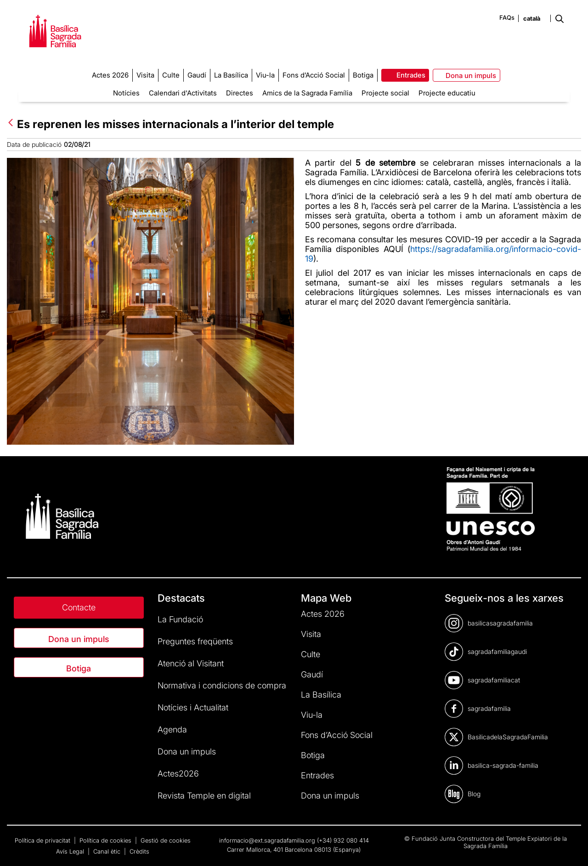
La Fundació (180, 619)
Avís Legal (71, 851)
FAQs (506, 17)
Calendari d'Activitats (183, 93)
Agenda (172, 729)
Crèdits (139, 851)
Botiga (78, 668)
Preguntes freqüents (195, 641)
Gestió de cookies (166, 840)
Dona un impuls (78, 639)
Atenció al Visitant (191, 663)
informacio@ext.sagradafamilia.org (267, 840)
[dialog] (571, 847)
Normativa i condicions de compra (222, 685)
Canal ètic (107, 851)
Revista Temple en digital (204, 795)
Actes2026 (178, 773)
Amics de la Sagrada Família (307, 93)
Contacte (79, 607)
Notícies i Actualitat (193, 707)
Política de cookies (106, 840)
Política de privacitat (43, 840)
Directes (239, 93)
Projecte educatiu (446, 93)
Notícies (126, 93)
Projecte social (385, 93)
